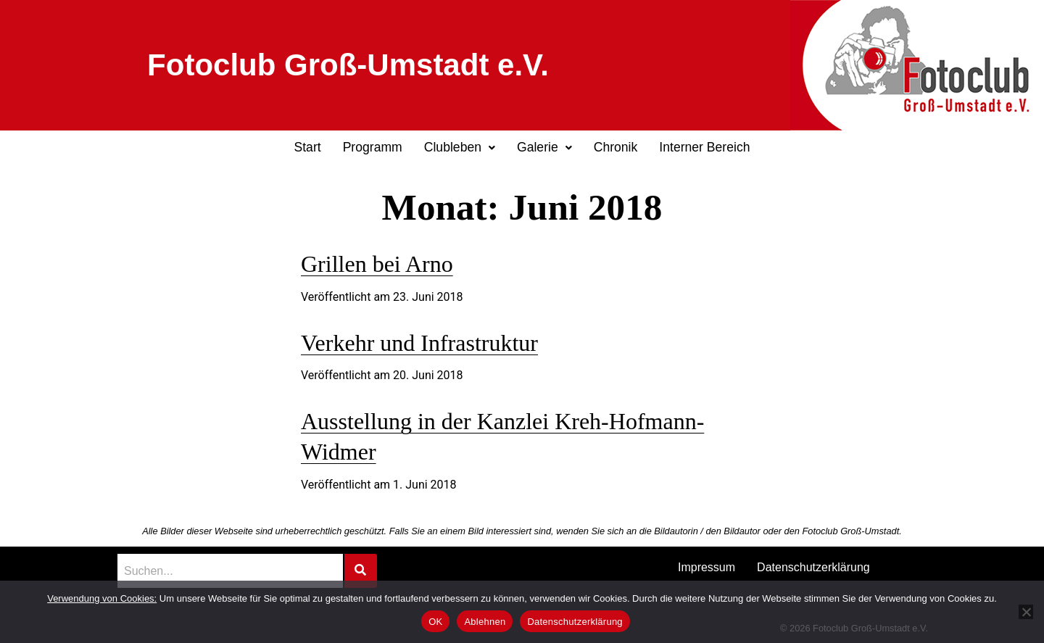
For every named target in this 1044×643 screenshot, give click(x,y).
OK (435, 621)
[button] (459, 147)
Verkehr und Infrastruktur (419, 343)
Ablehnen (484, 621)
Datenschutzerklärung (813, 567)
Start (307, 147)
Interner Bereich (704, 147)
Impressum (706, 567)
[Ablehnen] (1026, 612)
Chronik (616, 147)
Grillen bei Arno (377, 264)
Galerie (544, 147)
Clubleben (459, 147)
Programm (372, 147)
